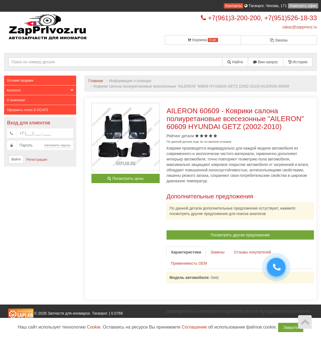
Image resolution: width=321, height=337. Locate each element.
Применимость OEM (189, 263)
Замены (217, 252)
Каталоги (40, 90)
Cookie (93, 327)
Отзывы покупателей (252, 252)
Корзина (203, 40)
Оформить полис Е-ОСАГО (27, 110)
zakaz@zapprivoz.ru (299, 27)
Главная (95, 81)
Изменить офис (303, 6)
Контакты (233, 6)
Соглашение (194, 327)
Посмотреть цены (125, 178)
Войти (16, 159)
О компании (16, 100)
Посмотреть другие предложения (240, 235)
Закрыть (290, 327)
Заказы (279, 40)
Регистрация (36, 159)
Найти (235, 62)
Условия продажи (20, 80)
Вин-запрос (265, 62)
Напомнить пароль (57, 145)
